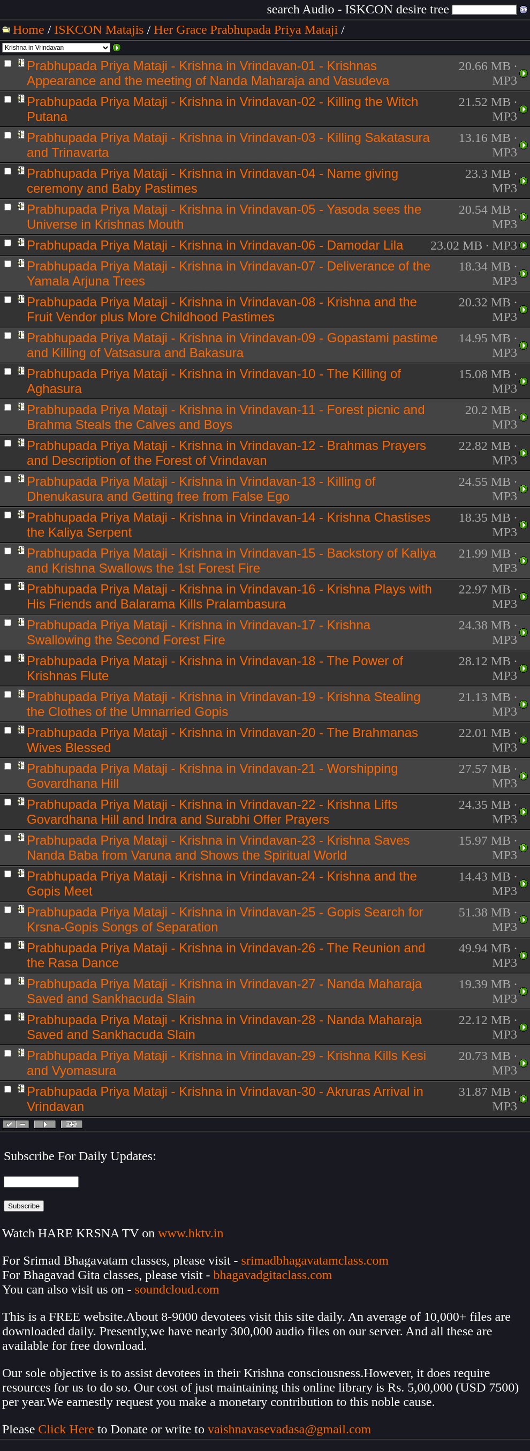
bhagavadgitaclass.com (273, 1275)
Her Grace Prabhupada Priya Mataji (246, 29)
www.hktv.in (190, 1233)
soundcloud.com (177, 1289)
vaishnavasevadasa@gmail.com (291, 1429)
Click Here (66, 1429)
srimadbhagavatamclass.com (315, 1260)
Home (28, 29)
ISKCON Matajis (98, 29)
